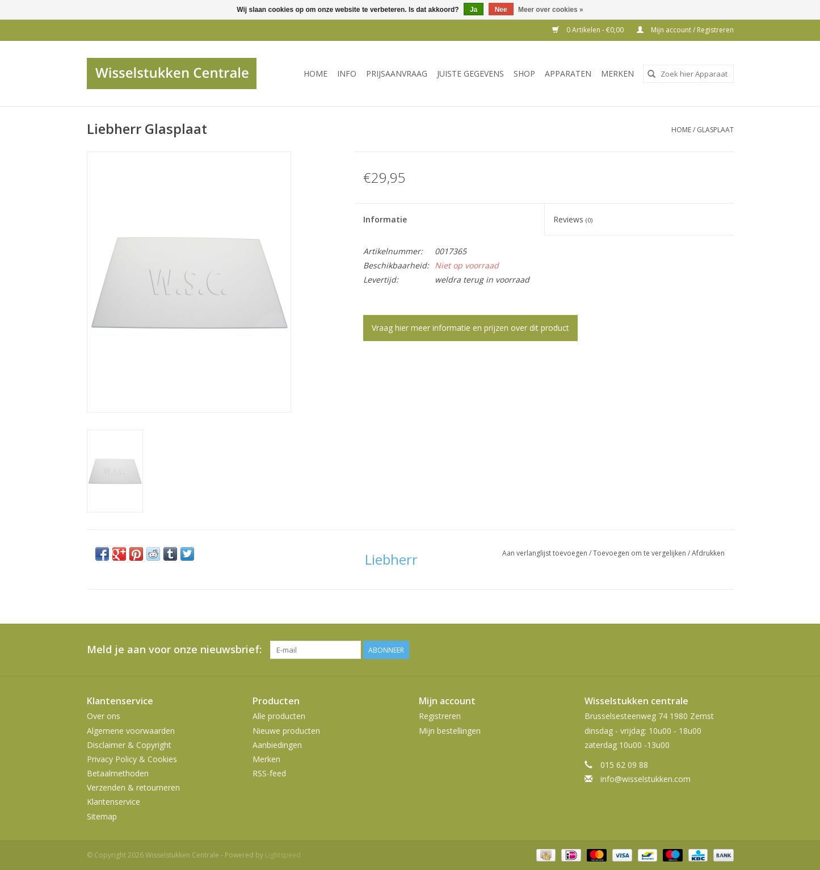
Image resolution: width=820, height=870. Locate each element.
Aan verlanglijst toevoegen (545, 553)
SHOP (524, 73)
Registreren (440, 716)
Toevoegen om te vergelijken (640, 553)
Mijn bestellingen (450, 730)
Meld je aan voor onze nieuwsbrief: (174, 649)
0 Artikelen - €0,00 (588, 30)
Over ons (103, 716)
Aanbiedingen (277, 744)
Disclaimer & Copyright (129, 744)
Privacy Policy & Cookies (132, 759)
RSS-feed (269, 773)
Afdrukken (708, 553)
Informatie (385, 219)
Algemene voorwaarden (131, 730)
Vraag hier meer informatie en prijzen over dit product (470, 327)
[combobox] (688, 74)
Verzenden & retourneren (133, 787)
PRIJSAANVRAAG (396, 73)
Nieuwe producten (286, 730)
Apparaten (568, 73)
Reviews (572, 219)
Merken (617, 73)
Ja (473, 10)
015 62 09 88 (624, 764)
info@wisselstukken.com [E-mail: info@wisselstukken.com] (645, 779)
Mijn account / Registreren (685, 30)
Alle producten (279, 716)
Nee (501, 10)
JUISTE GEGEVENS (470, 73)
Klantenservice (113, 801)
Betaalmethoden (118, 773)
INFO (346, 73)
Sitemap (102, 816)
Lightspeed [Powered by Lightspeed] (283, 855)
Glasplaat (715, 130)
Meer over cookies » (550, 10)
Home (315, 73)
